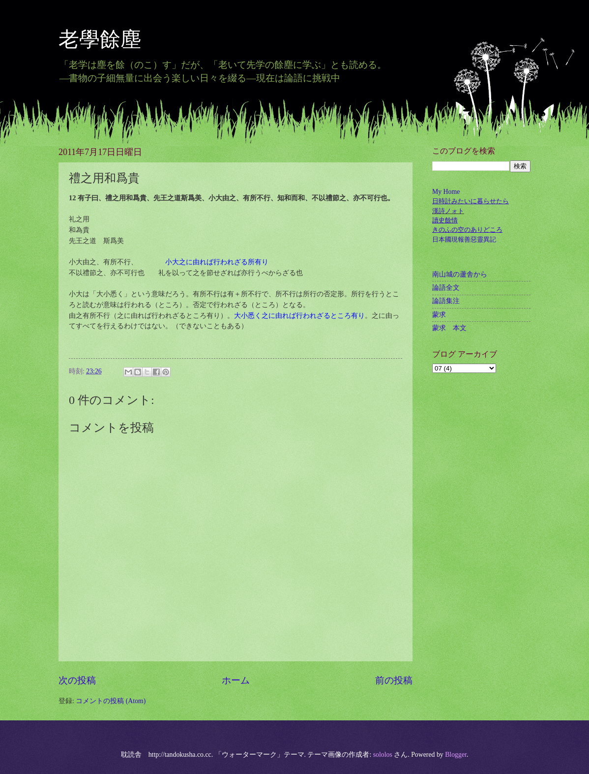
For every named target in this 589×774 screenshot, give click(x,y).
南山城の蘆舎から (459, 274)
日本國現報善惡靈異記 (464, 239)
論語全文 (446, 287)
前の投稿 (393, 680)
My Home (446, 191)
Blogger (456, 754)
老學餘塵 (110, 39)
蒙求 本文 (449, 328)
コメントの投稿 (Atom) (111, 701)
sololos (382, 754)
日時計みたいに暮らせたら (470, 201)
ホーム (236, 680)
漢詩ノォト (448, 211)
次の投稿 (77, 680)
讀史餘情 (445, 220)
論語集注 (446, 301)
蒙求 (439, 314)
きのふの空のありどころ (467, 229)
